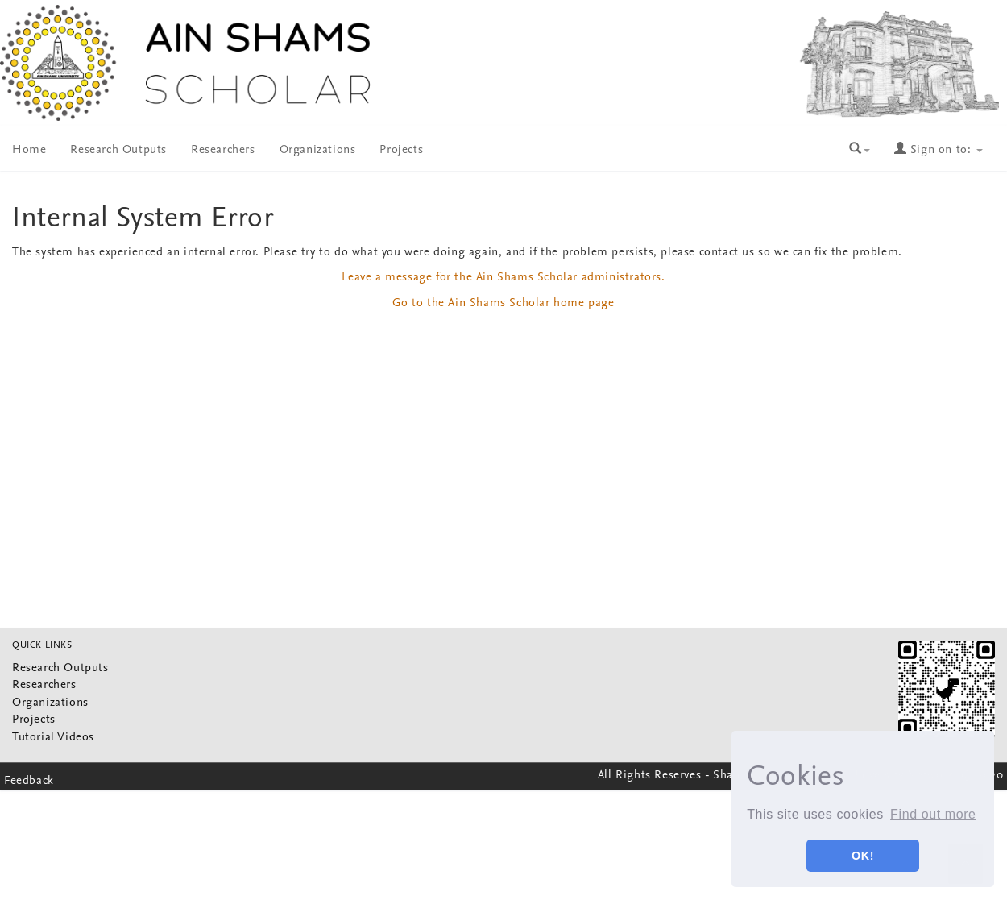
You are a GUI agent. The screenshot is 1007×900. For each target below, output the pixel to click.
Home (29, 150)
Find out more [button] (933, 814)
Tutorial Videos (53, 738)
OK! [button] (863, 855)
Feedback (29, 781)
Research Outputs (118, 150)
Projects (401, 150)
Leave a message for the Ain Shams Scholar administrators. (503, 278)
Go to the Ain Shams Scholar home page (503, 303)
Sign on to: (938, 150)
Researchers (223, 150)
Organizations (318, 150)
